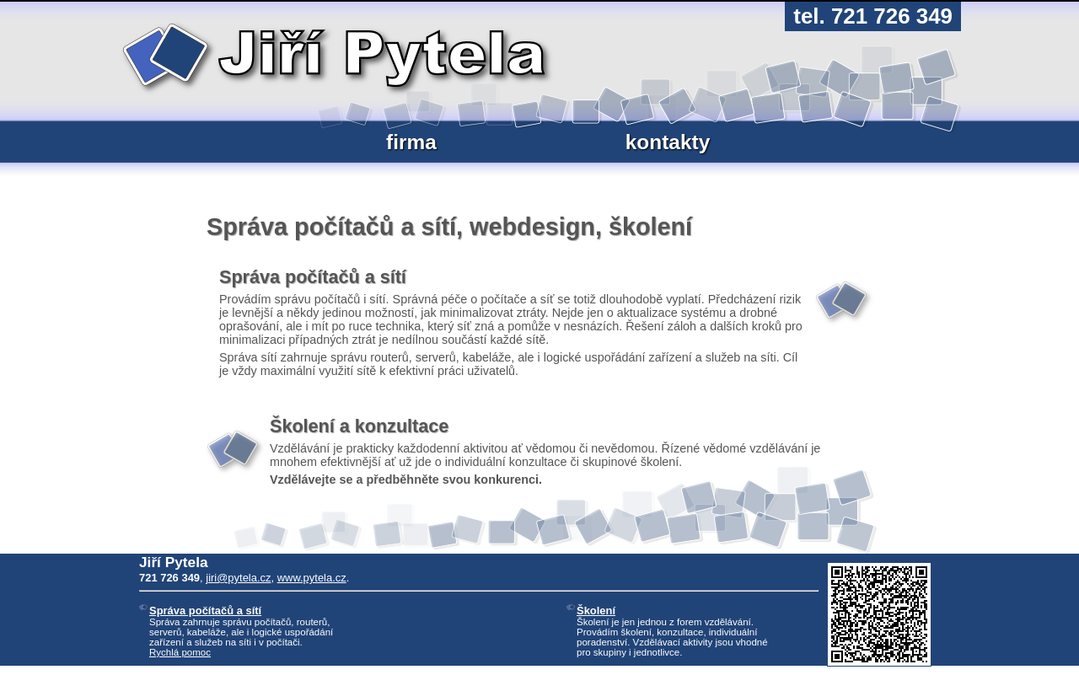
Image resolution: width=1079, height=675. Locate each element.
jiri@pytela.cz (238, 577)
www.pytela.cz (311, 577)
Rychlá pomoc (180, 652)
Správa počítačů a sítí (205, 610)
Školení (596, 610)
